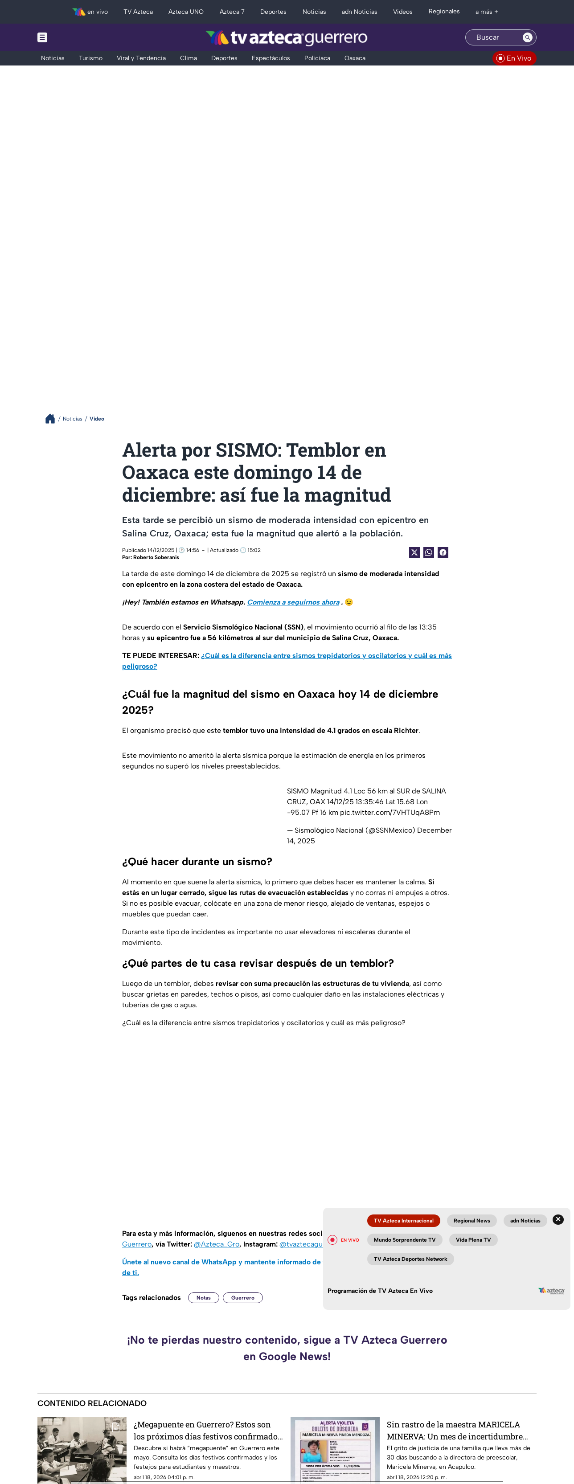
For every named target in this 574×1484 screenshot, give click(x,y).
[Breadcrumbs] (54, 418)
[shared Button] (428, 552)
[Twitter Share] (414, 552)
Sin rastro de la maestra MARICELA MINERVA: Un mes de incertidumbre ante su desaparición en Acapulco (455, 1430)
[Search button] (528, 37)
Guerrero (242, 1298)
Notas (204, 1298)
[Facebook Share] (443, 552)
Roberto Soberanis (156, 557)
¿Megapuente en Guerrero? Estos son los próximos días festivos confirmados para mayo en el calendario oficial (208, 1430)
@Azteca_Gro (216, 1244)
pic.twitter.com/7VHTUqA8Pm (390, 812)
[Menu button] (73, 37)
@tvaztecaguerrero (311, 1244)
